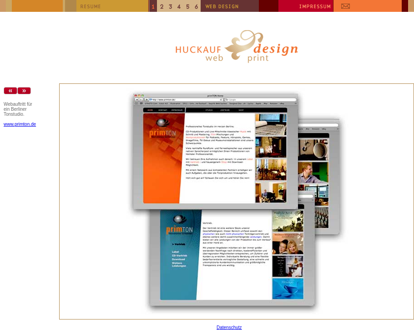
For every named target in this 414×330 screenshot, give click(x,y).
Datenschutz (229, 327)
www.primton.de (20, 124)
